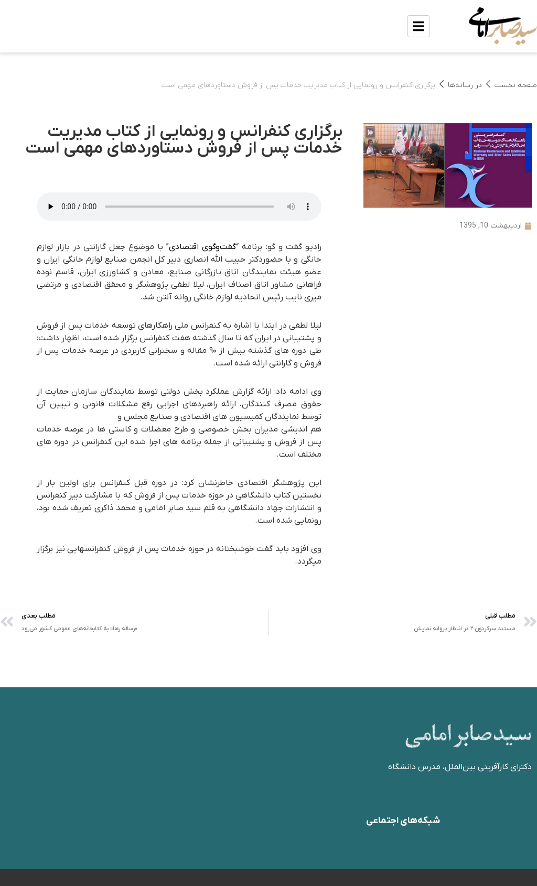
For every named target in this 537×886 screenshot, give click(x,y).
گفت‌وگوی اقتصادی (202, 247)
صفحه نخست (516, 85)
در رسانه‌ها (465, 85)
